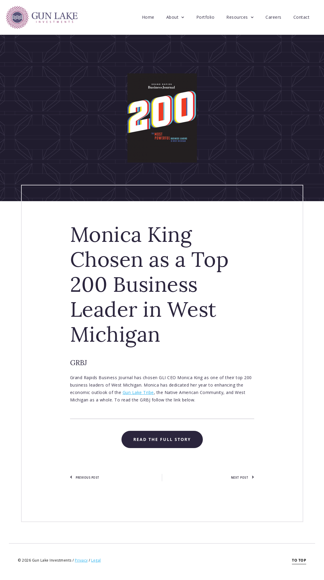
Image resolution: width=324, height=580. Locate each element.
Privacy (81, 560)
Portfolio (205, 17)
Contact (301, 17)
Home (148, 17)
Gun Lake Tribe (138, 392)
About (175, 17)
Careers (273, 17)
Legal (96, 560)
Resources (240, 17)
